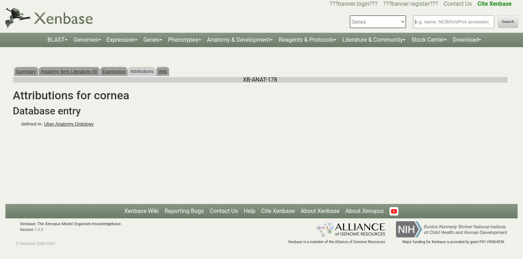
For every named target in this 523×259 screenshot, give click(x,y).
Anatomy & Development (238, 39)
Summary (26, 71)
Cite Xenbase (278, 211)
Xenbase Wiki (142, 211)
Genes (151, 39)
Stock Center (427, 39)
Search (508, 21)
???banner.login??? (354, 3)
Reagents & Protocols (306, 39)
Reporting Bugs (184, 211)
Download (465, 39)
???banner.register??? (410, 3)
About (364, 211)
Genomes (85, 39)
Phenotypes (183, 39)
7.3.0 (39, 229)
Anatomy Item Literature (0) (69, 71)
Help (250, 211)
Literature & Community (372, 39)
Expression (121, 39)
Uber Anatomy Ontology (69, 124)
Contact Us (457, 3)
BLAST (56, 39)
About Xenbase (320, 211)
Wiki (162, 71)
